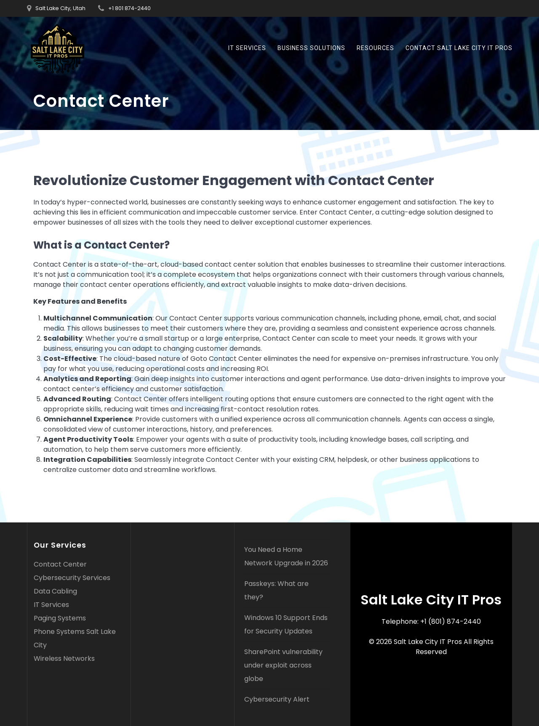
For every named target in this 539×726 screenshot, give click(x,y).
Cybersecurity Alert (277, 699)
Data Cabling (55, 591)
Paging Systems (60, 618)
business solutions (311, 48)
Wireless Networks (64, 658)
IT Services (247, 48)
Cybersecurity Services (72, 578)
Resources (375, 48)
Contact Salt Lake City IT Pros (459, 48)
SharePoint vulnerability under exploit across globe (283, 665)
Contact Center (60, 564)
